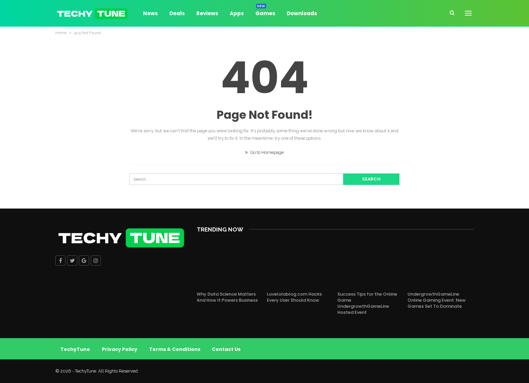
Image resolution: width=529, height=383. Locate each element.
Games (265, 12)
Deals (177, 13)
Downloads (302, 13)
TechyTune (75, 349)
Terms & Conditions (174, 349)
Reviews (207, 13)
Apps (237, 13)
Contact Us (226, 349)
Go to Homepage (264, 152)
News (150, 13)
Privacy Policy (119, 349)
